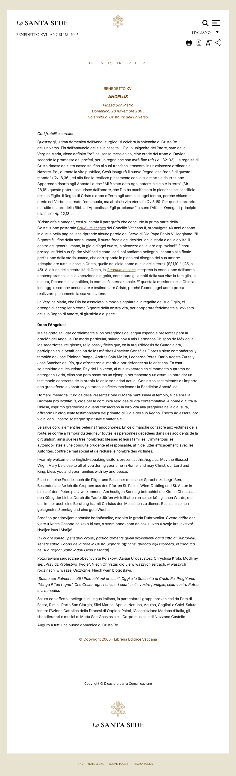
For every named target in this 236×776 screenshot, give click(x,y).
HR (128, 63)
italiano (202, 33)
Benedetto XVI (32, 34)
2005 (74, 34)
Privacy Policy (143, 763)
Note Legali (96, 763)
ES (110, 63)
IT (136, 63)
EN (100, 63)
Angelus (59, 34)
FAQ (80, 763)
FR (119, 63)
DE (91, 63)
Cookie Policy (118, 763)
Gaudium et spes (91, 228)
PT (145, 63)
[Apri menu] (215, 23)
